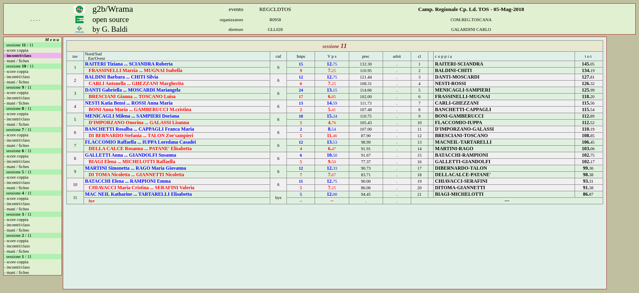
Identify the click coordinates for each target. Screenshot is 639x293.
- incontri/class (17, 55)
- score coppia (16, 50)
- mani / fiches (16, 61)
